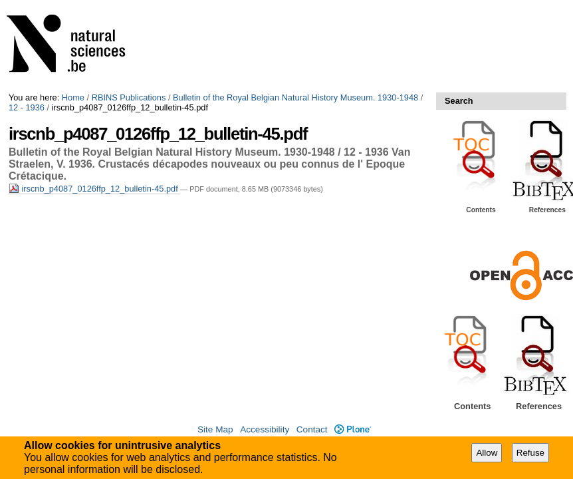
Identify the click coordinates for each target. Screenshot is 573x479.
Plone (352, 429)
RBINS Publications (129, 97)
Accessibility (264, 429)
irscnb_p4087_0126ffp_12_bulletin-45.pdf (94, 189)
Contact (312, 429)
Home (73, 97)
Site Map (215, 429)
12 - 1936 (27, 107)
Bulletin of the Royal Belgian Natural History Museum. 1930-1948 (295, 97)
